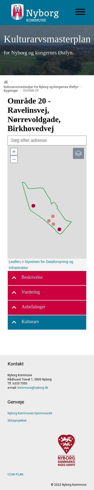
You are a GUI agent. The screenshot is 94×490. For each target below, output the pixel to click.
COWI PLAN (15, 474)
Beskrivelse (27, 278)
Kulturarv (25, 322)
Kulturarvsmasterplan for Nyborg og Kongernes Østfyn (41, 86)
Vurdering (26, 292)
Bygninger (11, 90)
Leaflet (14, 262)
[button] (14, 151)
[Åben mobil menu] (80, 12)
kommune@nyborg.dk (33, 387)
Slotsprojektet (17, 420)
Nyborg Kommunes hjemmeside (30, 413)
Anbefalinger (28, 307)
